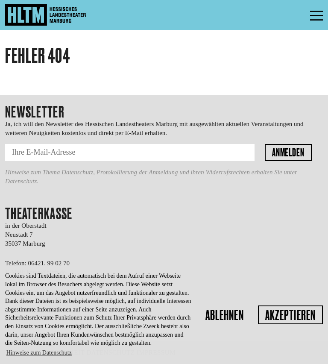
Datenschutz (21, 181)
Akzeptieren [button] (290, 315)
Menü (297, 15)
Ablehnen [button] (224, 315)
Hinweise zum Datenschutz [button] (39, 352)
